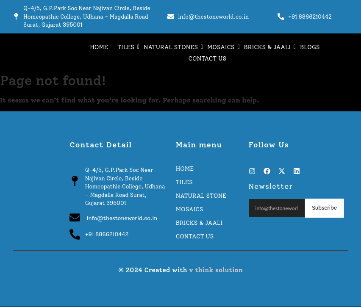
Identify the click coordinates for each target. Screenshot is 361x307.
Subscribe (324, 208)
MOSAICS (222, 47)
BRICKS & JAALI (268, 47)
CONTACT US (208, 58)
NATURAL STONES (172, 47)
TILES (126, 47)
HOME (99, 47)
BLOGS (309, 47)
